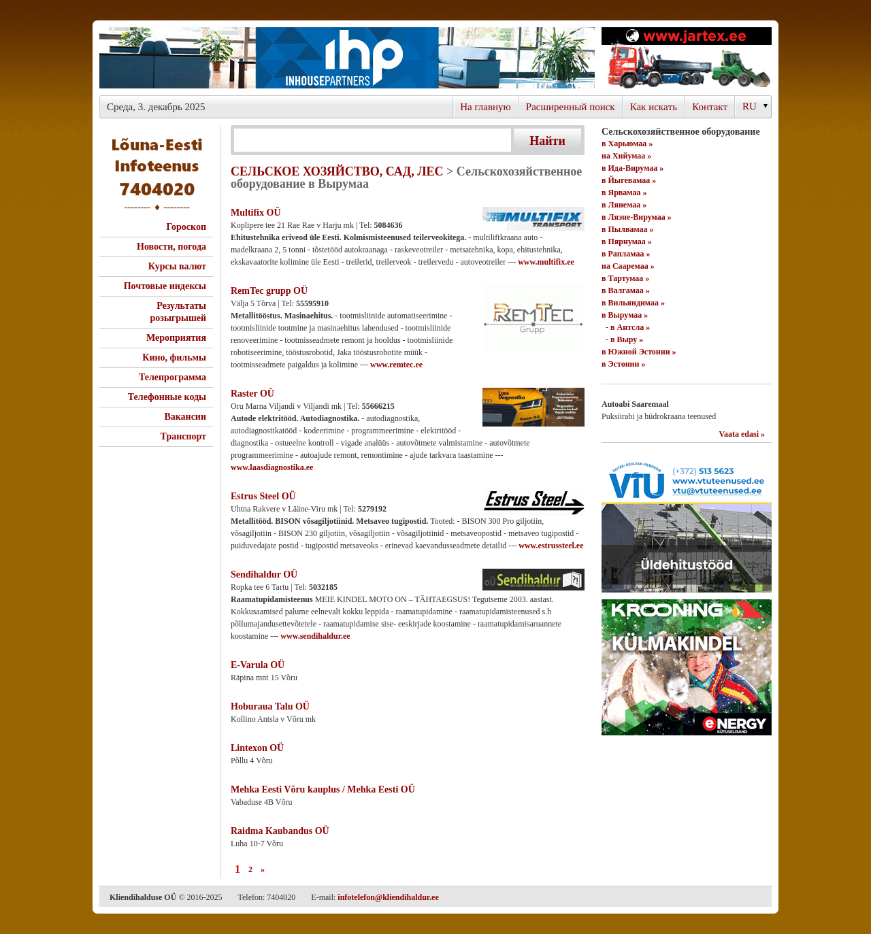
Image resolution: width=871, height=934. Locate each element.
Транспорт (183, 436)
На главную (485, 106)
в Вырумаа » (625, 315)
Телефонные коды (167, 397)
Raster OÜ (252, 393)
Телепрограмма (172, 377)
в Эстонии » (623, 364)
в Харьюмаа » (627, 143)
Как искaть (654, 106)
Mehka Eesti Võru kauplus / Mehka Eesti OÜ (323, 789)
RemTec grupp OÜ (269, 291)
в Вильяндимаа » (633, 302)
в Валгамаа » (626, 290)
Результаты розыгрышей (178, 312)
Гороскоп (186, 227)
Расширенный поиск (570, 106)
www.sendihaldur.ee (315, 636)
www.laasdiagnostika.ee (272, 467)
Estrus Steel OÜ (263, 496)
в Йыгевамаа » (629, 180)
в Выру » (626, 339)
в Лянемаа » (624, 205)
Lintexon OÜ (257, 748)
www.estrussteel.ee (551, 545)
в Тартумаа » (625, 278)
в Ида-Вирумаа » (632, 168)
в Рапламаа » (626, 253)
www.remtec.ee (396, 364)
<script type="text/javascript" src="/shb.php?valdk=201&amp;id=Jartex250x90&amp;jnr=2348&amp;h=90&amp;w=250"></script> (687, 57)
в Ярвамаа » (624, 192)
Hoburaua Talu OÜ (270, 706)
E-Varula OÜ (257, 665)
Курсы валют (177, 266)
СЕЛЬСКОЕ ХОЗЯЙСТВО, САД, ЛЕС (337, 171)
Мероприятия (176, 338)
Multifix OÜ (256, 212)
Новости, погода (171, 246)
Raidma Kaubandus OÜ (280, 831)
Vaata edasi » (742, 434)
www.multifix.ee (546, 262)
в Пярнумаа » (627, 241)
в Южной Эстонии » (639, 351)
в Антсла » (630, 327)
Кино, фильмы (174, 357)
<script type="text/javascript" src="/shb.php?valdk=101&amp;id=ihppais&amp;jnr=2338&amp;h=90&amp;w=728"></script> (347, 57)
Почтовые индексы (165, 286)
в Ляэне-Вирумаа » (637, 217)
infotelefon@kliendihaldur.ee (388, 897)
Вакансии (185, 417)
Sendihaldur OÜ (264, 574)
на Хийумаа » (626, 156)
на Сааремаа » (628, 266)
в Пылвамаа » (628, 229)
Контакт (709, 106)
